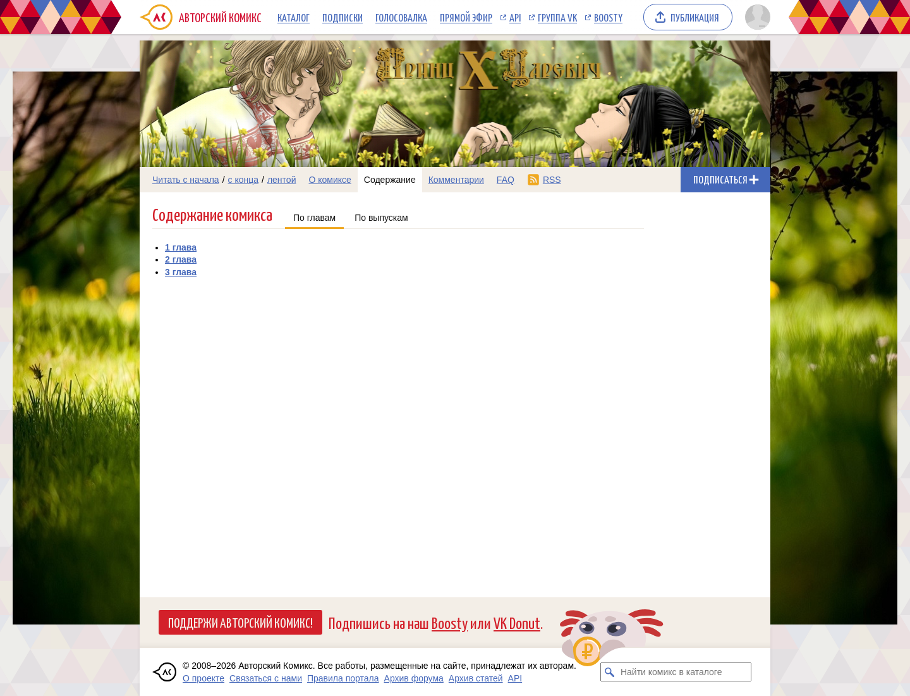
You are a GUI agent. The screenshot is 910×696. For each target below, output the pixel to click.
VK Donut (517, 622)
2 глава (181, 259)
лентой (281, 180)
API (515, 17)
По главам (314, 218)
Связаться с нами (265, 678)
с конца (243, 180)
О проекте (203, 678)
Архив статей (476, 678)
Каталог (293, 17)
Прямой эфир (466, 17)
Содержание (390, 180)
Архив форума (414, 678)
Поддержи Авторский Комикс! (240, 622)
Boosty (608, 17)
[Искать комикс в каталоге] (610, 672)
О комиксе (329, 180)
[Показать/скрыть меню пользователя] (755, 17)
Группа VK (557, 17)
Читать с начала (185, 180)
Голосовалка (401, 17)
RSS (552, 180)
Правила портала (343, 678)
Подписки (342, 17)
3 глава (181, 272)
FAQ (505, 180)
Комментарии (456, 180)
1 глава (181, 247)
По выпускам (381, 218)
